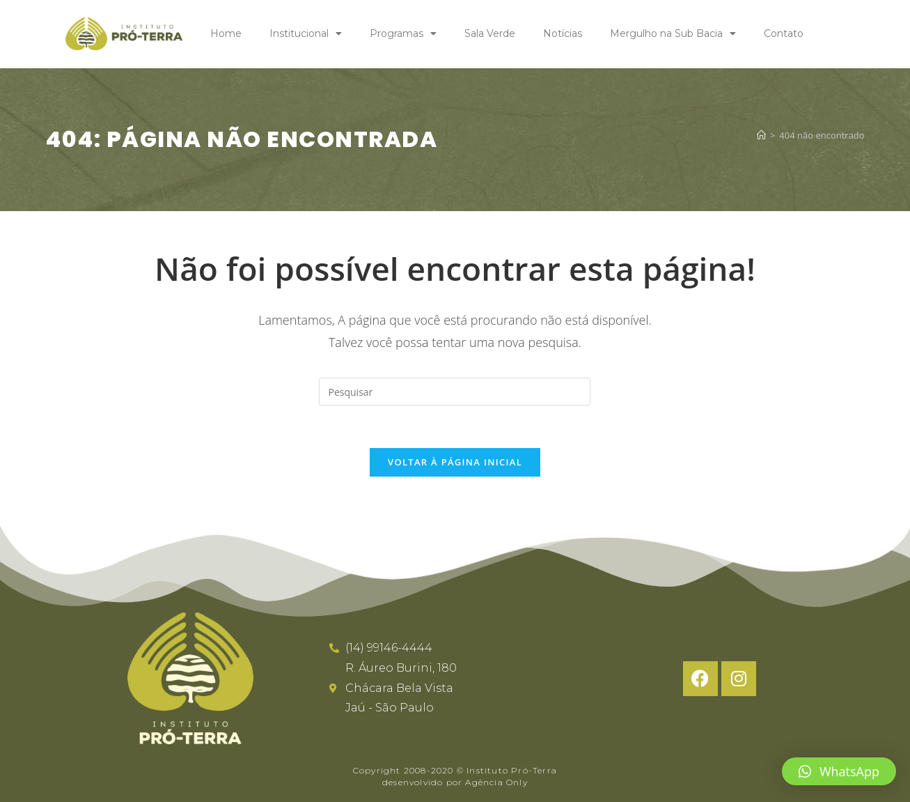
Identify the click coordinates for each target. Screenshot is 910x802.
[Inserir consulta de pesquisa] (454, 392)
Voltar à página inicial (455, 462)
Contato (783, 33)
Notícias (562, 33)
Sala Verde (489, 33)
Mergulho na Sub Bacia (673, 33)
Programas (403, 33)
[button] (839, 771)
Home (226, 33)
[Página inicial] (761, 134)
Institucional (305, 33)
